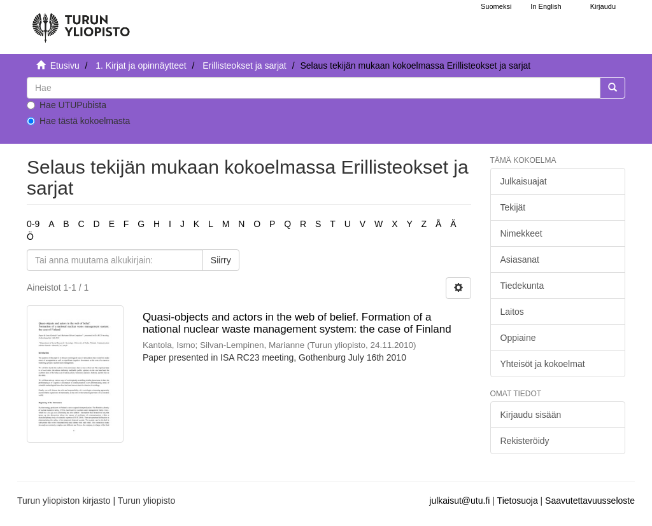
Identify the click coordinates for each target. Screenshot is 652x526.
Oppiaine (518, 338)
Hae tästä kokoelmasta (78, 121)
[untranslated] (313, 88)
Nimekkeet (521, 233)
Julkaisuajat (523, 181)
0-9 (33, 224)
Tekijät (513, 207)
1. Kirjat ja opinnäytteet (141, 65)
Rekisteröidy (524, 441)
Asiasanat (519, 259)
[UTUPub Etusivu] (81, 22)
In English (545, 6)
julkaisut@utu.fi (459, 500)
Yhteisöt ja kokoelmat (542, 364)
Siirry (221, 260)
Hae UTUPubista (66, 105)
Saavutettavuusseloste (590, 500)
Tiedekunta (522, 285)
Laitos (512, 312)
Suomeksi (496, 6)
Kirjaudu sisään (531, 415)
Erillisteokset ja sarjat (244, 65)
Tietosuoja (517, 500)
